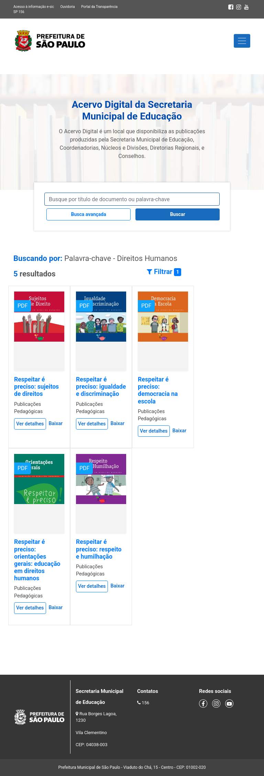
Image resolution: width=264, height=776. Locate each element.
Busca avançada (88, 214)
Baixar (55, 423)
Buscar (177, 214)
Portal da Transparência (99, 7)
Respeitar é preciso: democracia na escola (158, 390)
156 (145, 702)
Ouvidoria (67, 7)
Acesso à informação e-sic (33, 7)
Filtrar (164, 271)
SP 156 (18, 12)
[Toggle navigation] (242, 41)
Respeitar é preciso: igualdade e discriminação (101, 386)
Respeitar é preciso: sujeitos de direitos (36, 386)
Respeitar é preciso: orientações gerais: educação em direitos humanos (37, 560)
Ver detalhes (30, 424)
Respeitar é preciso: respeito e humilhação (98, 549)
